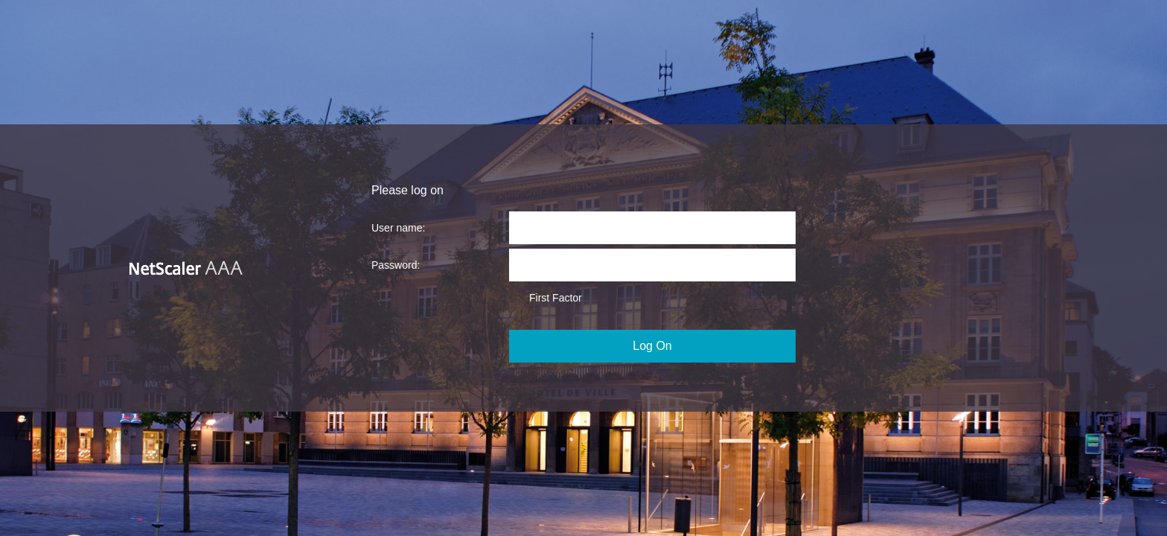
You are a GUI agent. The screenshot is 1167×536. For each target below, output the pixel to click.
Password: (395, 265)
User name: (398, 228)
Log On (652, 345)
